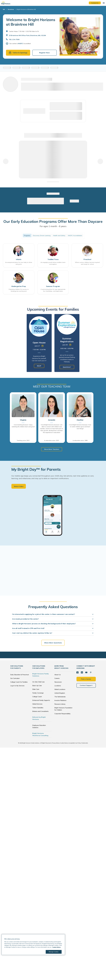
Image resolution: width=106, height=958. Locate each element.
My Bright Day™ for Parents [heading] (36, 470)
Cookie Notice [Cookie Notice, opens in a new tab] (56, 947)
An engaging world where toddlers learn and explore (53, 264)
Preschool (87, 260)
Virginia (23, 421)
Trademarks (85, 744)
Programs (27, 236)
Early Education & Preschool (19, 676)
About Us (57, 676)
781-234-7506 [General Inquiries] (14, 39)
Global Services (37, 705)
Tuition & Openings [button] (18, 53)
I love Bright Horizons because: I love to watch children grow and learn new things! (80, 427)
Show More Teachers (52, 450)
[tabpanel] (39, 344)
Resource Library (59, 705)
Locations (57, 687)
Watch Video (19, 487)
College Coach (37, 698)
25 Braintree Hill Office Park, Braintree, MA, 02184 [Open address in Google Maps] (27, 35)
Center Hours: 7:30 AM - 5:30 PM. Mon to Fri (24, 31)
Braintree (11, 9)
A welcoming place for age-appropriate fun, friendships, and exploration (53, 291)
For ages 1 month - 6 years (53, 226)
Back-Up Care (37, 687)
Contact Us (94, 3)
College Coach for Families (19, 683)
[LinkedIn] (82, 673)
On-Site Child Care (38, 683)
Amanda (51, 421)
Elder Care (35, 690)
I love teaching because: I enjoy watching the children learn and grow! (23, 427)
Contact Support (86, 686)
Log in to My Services (17, 687)
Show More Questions (53, 644)
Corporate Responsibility (62, 715)
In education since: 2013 (51, 441)
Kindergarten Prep (18, 287)
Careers (57, 679)
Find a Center (86, 680)
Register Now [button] (44, 53)
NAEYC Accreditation (75, 236)
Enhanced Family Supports (41, 701)
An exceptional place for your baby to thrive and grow (18, 264)
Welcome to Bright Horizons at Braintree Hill (30, 22)
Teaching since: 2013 (23, 441)
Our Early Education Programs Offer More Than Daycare (53, 222)
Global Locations (59, 690)
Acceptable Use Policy (75, 744)
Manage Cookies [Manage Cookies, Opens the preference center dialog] (53, 951)
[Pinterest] (90, 673)
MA (4, 9)
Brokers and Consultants (40, 712)
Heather (80, 421)
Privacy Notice (55, 744)
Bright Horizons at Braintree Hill (26, 9)
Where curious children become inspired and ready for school (87, 264)
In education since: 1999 (80, 441)
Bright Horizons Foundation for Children (63, 710)
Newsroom (58, 683)
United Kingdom (59, 694)
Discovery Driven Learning (41, 236)
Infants (18, 260)
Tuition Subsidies (37, 709)
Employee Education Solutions (39, 727)
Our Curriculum (15, 679)
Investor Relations (60, 701)
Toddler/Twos (53, 260)
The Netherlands (60, 698)
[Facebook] (77, 673)
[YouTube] (86, 673)
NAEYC (20, 43)
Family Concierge (38, 694)
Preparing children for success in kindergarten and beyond (19, 291)
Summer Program (53, 287)
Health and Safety (59, 236)
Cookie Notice (64, 744)
